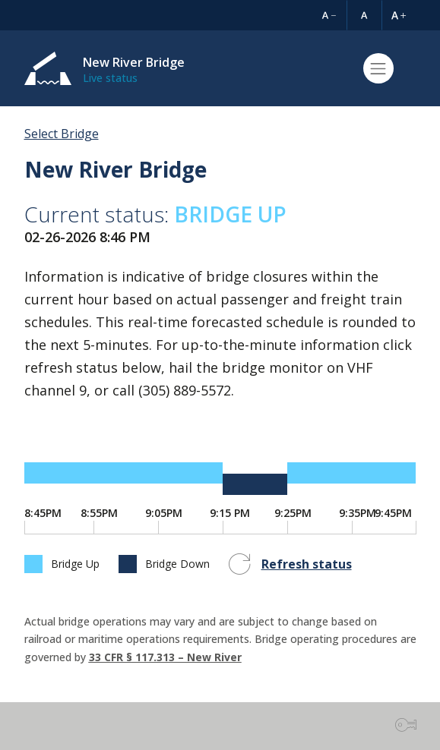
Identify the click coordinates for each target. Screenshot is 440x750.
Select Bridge (61, 133)
